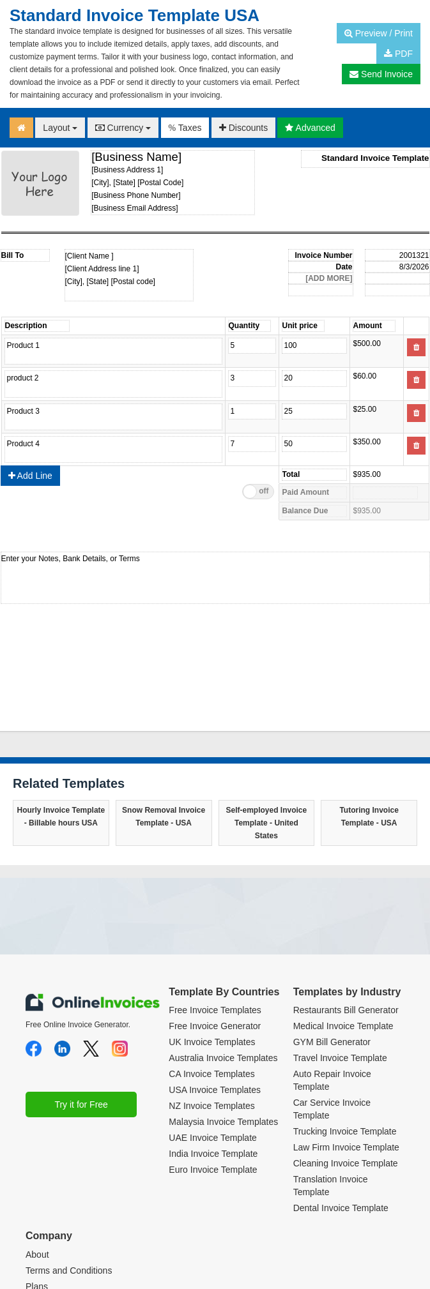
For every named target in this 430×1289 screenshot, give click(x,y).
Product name (113, 351)
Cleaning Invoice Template (345, 1065)
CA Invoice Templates (211, 975)
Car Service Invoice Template (332, 1010)
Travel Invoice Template (340, 959)
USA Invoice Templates (215, 991)
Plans (37, 1188)
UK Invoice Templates (212, 943)
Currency (123, 128)
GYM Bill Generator (332, 943)
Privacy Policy (53, 1204)
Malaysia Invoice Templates (223, 1023)
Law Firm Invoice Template (346, 1049)
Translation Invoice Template (330, 1087)
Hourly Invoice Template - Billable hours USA (61, 718)
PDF (398, 54)
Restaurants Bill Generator (346, 912)
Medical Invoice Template (343, 928)
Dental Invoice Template (340, 1109)
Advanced (310, 128)
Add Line (30, 377)
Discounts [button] (243, 128)
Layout (60, 128)
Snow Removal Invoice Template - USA (163, 718)
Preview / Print (378, 33)
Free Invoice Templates (215, 912)
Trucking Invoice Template (345, 1033)
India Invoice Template (213, 1055)
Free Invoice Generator (215, 928)
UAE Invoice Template (212, 1039)
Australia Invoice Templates (223, 959)
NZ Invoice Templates (211, 1007)
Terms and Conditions (69, 1172)
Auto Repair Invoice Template (332, 981)
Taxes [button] (185, 128)
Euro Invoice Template (213, 1071)
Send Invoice (381, 74)
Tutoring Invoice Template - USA (368, 718)
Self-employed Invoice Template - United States (266, 724)
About (37, 1156)
